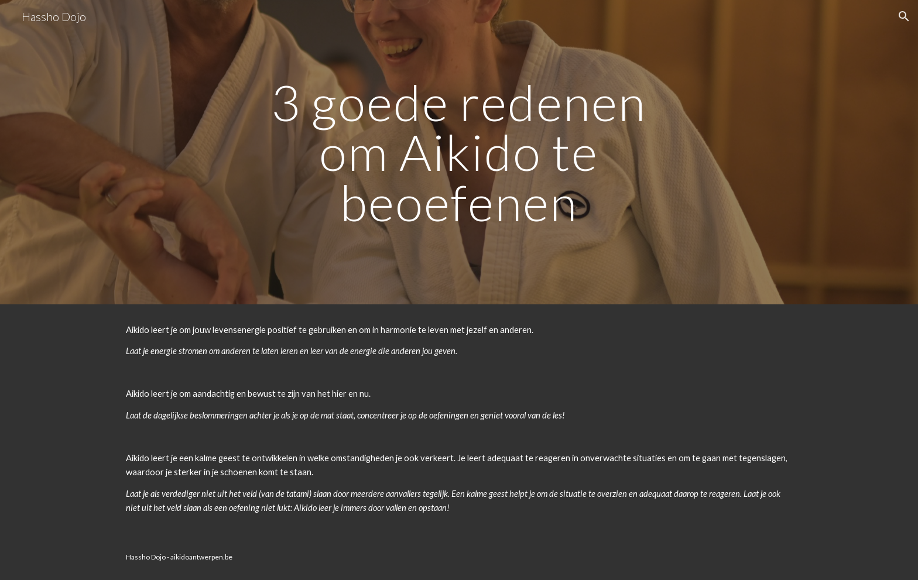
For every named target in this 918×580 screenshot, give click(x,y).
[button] (904, 16)
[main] (459, 152)
